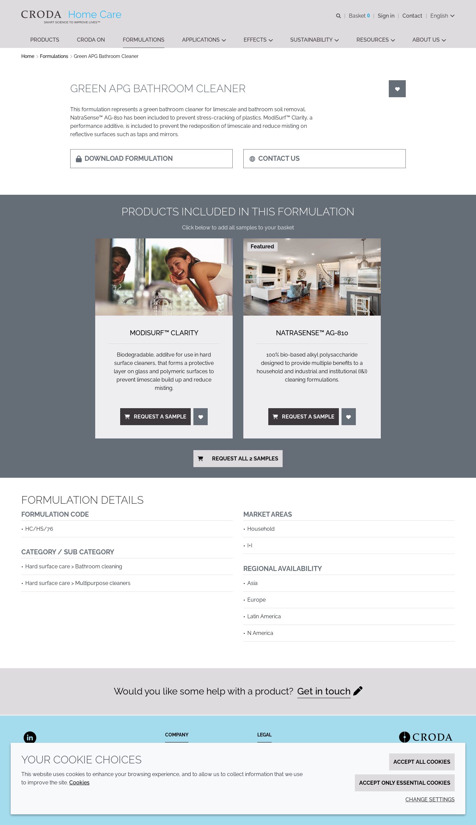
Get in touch (324, 692)
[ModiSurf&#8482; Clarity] (164, 277)
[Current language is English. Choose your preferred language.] (442, 16)
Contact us (274, 159)
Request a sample (155, 417)
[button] (44, 40)
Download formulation (124, 159)
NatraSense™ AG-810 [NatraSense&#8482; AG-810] (312, 334)
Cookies (79, 782)
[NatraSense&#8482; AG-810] (312, 277)
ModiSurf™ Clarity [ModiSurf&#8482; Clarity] (164, 334)
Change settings (430, 799)
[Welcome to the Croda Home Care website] (72, 14)
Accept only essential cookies (404, 783)
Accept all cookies (421, 762)
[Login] (397, 89)
